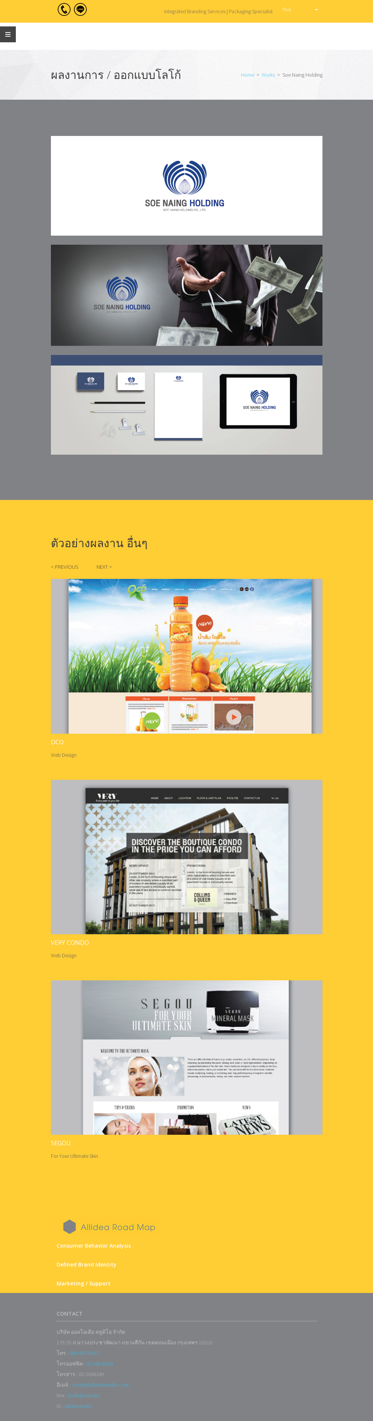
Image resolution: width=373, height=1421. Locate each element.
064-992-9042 (84, 1353)
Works (268, 74)
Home (247, 74)
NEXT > (104, 566)
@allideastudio (84, 1395)
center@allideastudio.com (100, 1384)
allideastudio (78, 1405)
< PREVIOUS (64, 566)
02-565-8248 (99, 1363)
